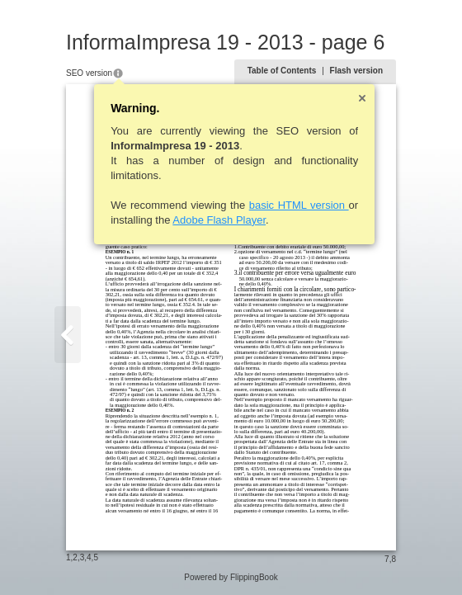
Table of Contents (282, 70)
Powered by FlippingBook (230, 577)
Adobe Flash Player (219, 220)
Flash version (356, 70)
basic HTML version (299, 205)
